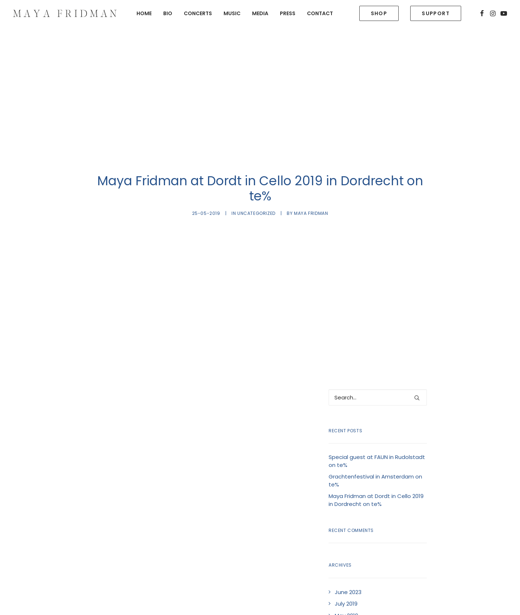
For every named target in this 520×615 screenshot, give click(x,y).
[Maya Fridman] (65, 13)
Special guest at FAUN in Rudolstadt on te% (377, 422)
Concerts (198, 13)
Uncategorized (256, 194)
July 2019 (346, 564)
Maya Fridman (311, 194)
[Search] (378, 358)
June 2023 (348, 552)
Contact (320, 13)
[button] (481, 13)
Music (232, 13)
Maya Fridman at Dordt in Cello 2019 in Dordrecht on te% (376, 461)
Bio (167, 13)
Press (287, 13)
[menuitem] (144, 13)
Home (144, 13)
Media (260, 13)
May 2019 (346, 576)
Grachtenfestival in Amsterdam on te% (375, 441)
